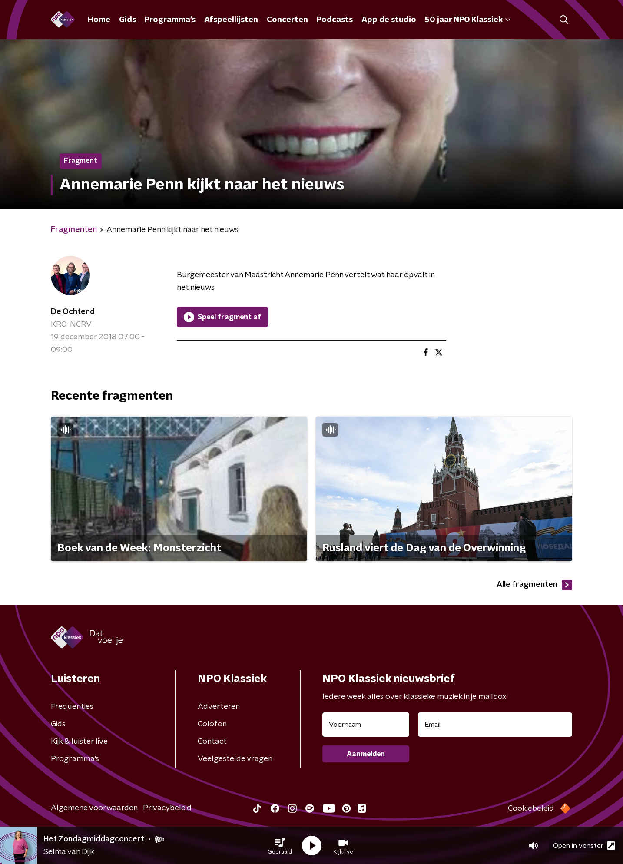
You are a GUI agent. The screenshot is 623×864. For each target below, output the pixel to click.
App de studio (388, 20)
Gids (127, 20)
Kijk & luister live (79, 741)
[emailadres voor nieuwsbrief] (495, 724)
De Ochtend (73, 312)
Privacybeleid (167, 808)
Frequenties (72, 707)
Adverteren (219, 707)
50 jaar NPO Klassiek (467, 20)
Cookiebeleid (531, 808)
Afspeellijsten (231, 20)
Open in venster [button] (584, 845)
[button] (280, 846)
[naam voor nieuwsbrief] (365, 724)
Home (99, 20)
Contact (212, 741)
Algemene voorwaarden (94, 808)
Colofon (212, 724)
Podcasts (335, 20)
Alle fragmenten (534, 585)
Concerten (287, 20)
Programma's (170, 20)
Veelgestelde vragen (235, 759)
